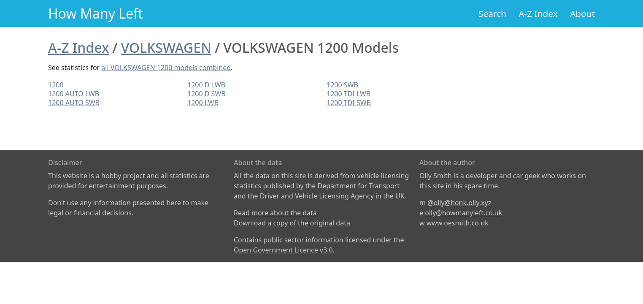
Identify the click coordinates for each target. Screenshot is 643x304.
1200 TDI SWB (349, 102)
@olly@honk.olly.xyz (459, 202)
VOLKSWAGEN (166, 47)
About (582, 13)
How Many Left (95, 13)
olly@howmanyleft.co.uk (463, 212)
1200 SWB (342, 85)
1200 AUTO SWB (74, 102)
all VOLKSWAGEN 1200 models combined (166, 67)
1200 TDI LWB (348, 93)
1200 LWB (203, 102)
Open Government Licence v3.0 (283, 250)
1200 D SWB (206, 93)
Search (492, 13)
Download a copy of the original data (292, 223)
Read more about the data (275, 212)
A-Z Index (538, 13)
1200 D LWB (206, 85)
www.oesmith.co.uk (458, 223)
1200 (56, 85)
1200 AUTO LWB (73, 93)
